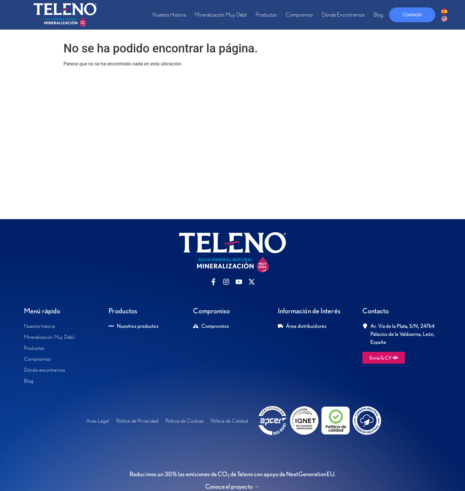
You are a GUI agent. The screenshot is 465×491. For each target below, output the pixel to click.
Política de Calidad (229, 421)
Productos (266, 15)
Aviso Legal (97, 421)
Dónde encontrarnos (343, 15)
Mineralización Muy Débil (221, 15)
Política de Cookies (184, 421)
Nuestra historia (169, 15)
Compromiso (299, 15)
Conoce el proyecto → (232, 486)
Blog (378, 15)
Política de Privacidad (137, 421)
